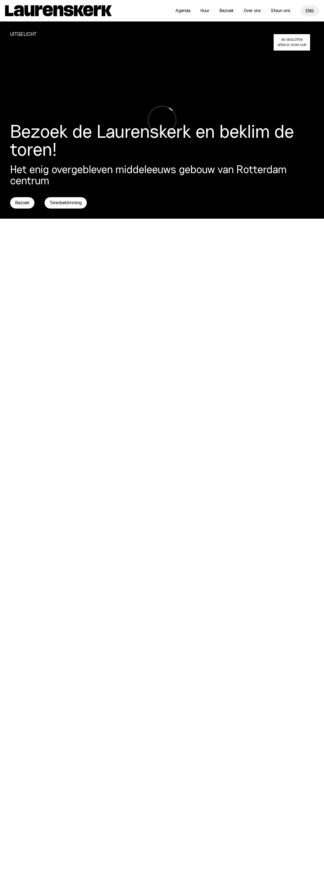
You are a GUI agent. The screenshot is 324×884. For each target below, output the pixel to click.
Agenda (182, 11)
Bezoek (226, 11)
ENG (310, 11)
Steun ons (280, 11)
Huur (204, 11)
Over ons (252, 11)
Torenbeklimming (66, 203)
